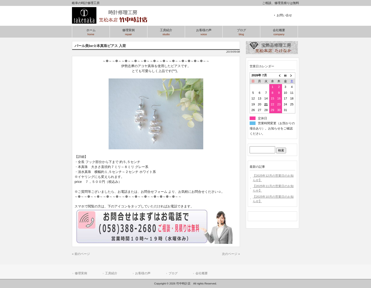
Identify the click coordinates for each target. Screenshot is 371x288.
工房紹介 (111, 273)
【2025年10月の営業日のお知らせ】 (273, 199)
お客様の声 (142, 273)
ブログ (173, 273)
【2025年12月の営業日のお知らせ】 (273, 178)
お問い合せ (284, 15)
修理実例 (81, 273)
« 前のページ (81, 254)
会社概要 (201, 273)
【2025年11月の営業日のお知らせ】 (273, 188)
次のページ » (231, 254)
